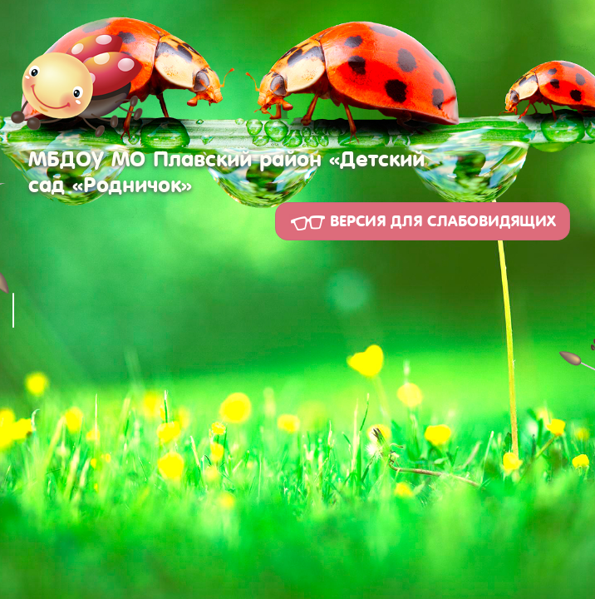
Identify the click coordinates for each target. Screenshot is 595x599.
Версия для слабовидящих (422, 221)
